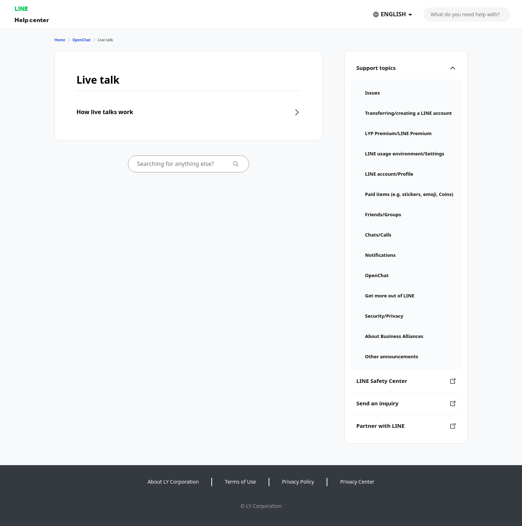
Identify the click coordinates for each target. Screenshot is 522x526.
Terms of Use (240, 481)
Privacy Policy (298, 481)
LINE (21, 8)
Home (59, 39)
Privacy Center (357, 481)
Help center (31, 20)
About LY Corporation (173, 481)
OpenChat (81, 39)
